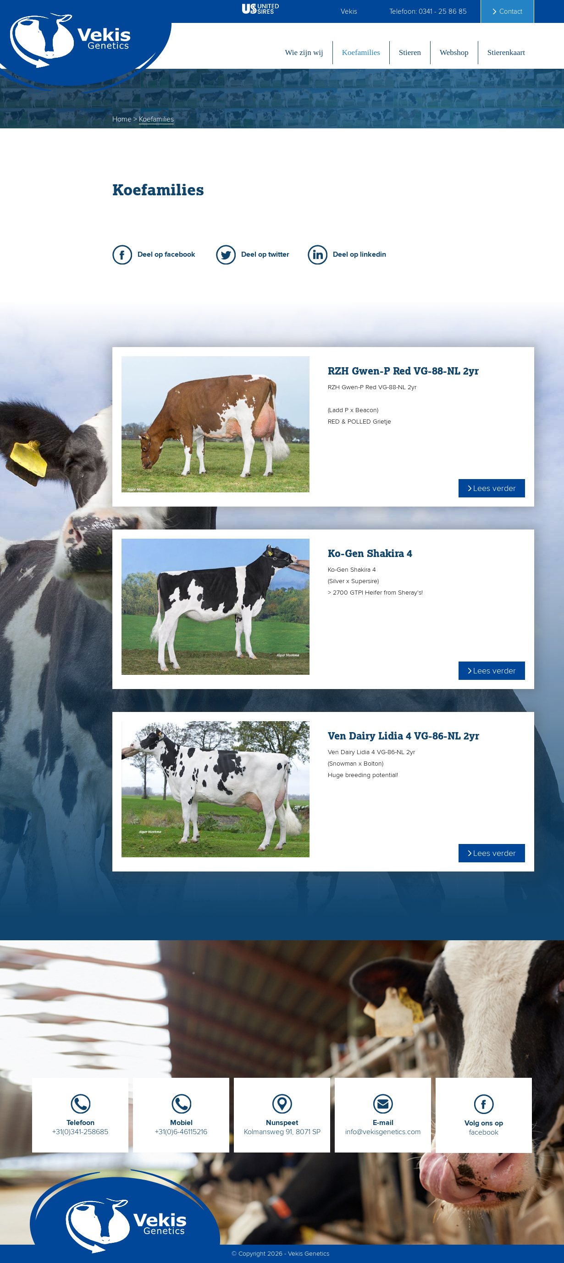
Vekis (349, 11)
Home (122, 119)
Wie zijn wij (304, 52)
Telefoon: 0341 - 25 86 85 (428, 11)
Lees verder (494, 488)
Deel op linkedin (359, 254)
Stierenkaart (506, 52)
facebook (483, 1124)
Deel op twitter (265, 254)
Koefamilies (361, 52)
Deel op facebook (166, 254)
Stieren (410, 52)
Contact (510, 11)
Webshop (454, 52)
